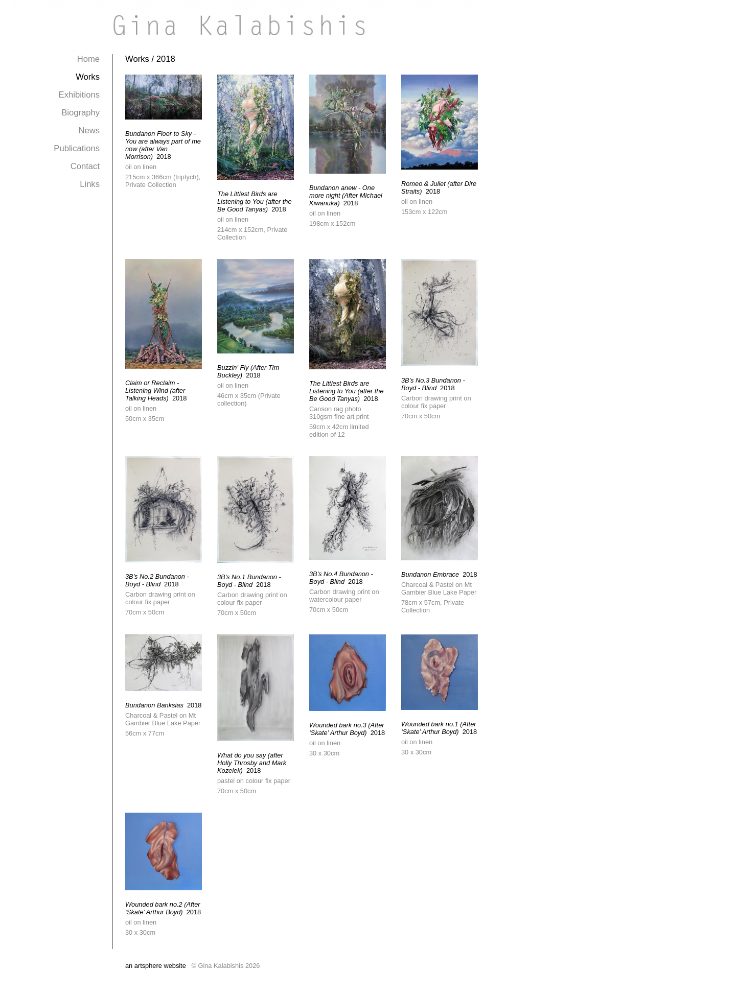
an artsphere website (155, 965)
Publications (77, 148)
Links (90, 184)
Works (88, 77)
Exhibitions (79, 95)
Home (88, 59)
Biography (80, 112)
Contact (85, 166)
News (89, 130)
